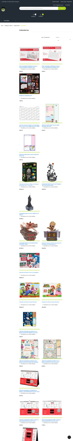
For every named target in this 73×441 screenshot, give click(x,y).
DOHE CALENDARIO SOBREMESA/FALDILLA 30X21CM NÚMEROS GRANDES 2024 (26, 63)
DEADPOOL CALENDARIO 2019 (62, 61)
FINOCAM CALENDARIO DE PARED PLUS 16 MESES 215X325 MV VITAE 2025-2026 (45, 191)
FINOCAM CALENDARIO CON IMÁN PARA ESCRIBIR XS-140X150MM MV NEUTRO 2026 (26, 294)
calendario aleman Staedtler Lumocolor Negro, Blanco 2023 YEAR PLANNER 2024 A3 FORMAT (27, 89)
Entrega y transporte (36, 412)
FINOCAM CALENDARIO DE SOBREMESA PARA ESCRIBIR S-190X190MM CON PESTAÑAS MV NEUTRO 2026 (44, 243)
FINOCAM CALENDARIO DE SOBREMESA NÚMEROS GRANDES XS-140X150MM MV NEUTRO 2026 (26, 268)
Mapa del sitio (34, 426)
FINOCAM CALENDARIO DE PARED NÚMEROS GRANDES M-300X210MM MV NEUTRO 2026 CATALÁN (45, 397)
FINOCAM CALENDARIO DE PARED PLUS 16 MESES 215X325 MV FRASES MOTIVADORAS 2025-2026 (27, 191)
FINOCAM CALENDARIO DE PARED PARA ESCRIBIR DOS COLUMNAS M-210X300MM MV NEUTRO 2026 (45, 345)
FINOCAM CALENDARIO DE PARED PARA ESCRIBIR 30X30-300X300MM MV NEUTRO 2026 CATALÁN (64, 345)
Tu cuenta (46, 409)
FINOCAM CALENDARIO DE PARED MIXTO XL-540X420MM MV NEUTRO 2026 (27, 397)
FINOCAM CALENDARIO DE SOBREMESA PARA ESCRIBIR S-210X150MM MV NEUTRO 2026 (26, 243)
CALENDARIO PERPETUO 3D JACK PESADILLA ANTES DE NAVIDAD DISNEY (45, 114)
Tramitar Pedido (55, 1)
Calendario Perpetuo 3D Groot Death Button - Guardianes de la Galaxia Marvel (46, 140)
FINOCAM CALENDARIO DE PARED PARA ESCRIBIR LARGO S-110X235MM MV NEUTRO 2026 (46, 320)
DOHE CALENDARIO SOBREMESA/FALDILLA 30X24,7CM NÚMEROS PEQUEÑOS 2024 (45, 63)
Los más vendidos (23, 414)
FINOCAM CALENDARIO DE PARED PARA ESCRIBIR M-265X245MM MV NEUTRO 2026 (45, 294)
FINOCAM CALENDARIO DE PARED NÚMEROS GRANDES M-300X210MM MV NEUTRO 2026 (45, 371)
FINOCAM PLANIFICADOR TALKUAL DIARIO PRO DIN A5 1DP (63, 88)
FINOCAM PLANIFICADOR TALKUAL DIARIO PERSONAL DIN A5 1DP (45, 88)
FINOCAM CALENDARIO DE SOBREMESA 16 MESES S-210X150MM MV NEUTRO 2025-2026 (64, 191)
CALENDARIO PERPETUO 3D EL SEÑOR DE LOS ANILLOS (62, 114)
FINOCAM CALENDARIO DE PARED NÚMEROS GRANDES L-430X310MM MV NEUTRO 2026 (63, 371)
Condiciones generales (36, 417)
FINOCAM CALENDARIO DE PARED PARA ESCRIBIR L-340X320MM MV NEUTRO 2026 (26, 320)
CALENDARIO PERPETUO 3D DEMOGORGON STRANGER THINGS (26, 139)
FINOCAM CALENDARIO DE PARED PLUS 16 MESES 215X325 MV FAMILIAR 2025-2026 (63, 166)
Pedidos (45, 419)
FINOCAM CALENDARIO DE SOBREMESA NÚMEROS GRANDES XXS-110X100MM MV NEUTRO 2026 (63, 243)
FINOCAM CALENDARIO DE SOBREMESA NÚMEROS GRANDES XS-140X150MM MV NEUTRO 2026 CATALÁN (63, 269)
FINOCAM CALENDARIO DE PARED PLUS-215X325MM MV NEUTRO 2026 (64, 396)
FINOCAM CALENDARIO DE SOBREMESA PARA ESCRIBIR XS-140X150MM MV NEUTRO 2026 (63, 217)
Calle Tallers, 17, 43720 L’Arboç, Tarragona (10, 1)
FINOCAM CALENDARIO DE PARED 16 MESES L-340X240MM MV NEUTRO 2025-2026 (45, 217)
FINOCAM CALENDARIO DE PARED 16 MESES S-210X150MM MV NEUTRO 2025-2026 (27, 217)
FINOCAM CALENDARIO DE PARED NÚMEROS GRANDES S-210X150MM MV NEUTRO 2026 (26, 371)
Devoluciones (34, 419)
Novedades (21, 412)
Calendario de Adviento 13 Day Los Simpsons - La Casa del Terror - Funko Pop (26, 114)
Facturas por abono (48, 422)
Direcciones (46, 424)
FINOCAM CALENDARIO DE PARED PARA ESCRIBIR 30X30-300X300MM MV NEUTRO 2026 (64, 294)
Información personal (48, 412)
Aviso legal (33, 414)
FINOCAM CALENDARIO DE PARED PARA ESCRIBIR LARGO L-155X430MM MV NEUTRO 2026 (27, 345)
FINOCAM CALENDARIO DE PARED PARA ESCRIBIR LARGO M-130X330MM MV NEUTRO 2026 (63, 320)
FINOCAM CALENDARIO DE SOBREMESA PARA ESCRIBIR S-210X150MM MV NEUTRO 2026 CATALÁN (44, 269)
